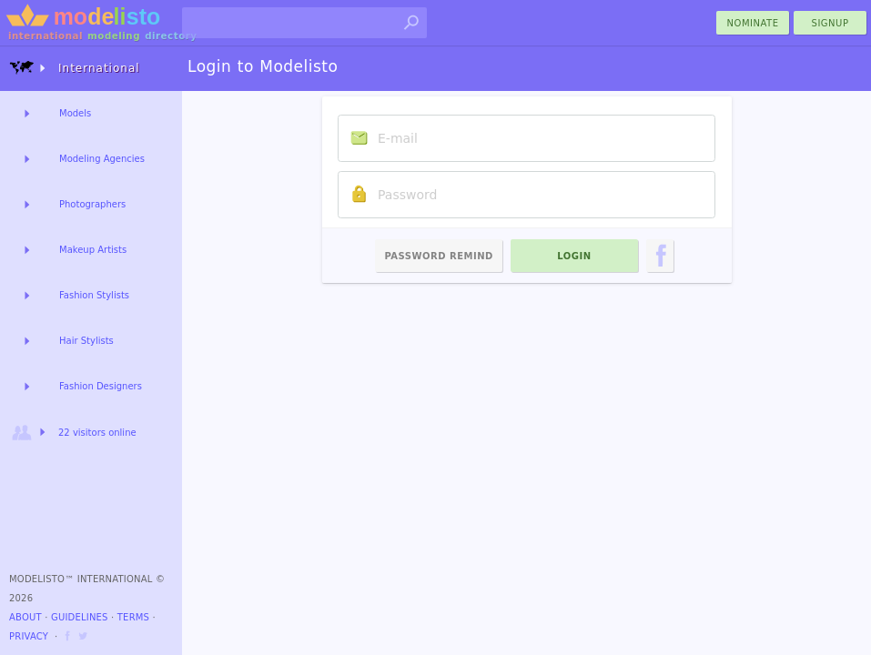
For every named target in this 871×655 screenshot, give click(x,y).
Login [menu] (574, 256)
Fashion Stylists (94, 295)
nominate (753, 23)
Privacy (28, 636)
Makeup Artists (93, 250)
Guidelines (79, 617)
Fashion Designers (100, 386)
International (74, 68)
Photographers (92, 204)
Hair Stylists (86, 341)
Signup (830, 23)
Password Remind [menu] (438, 256)
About (25, 617)
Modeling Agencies (102, 159)
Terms (133, 617)
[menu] (660, 255)
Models (75, 113)
